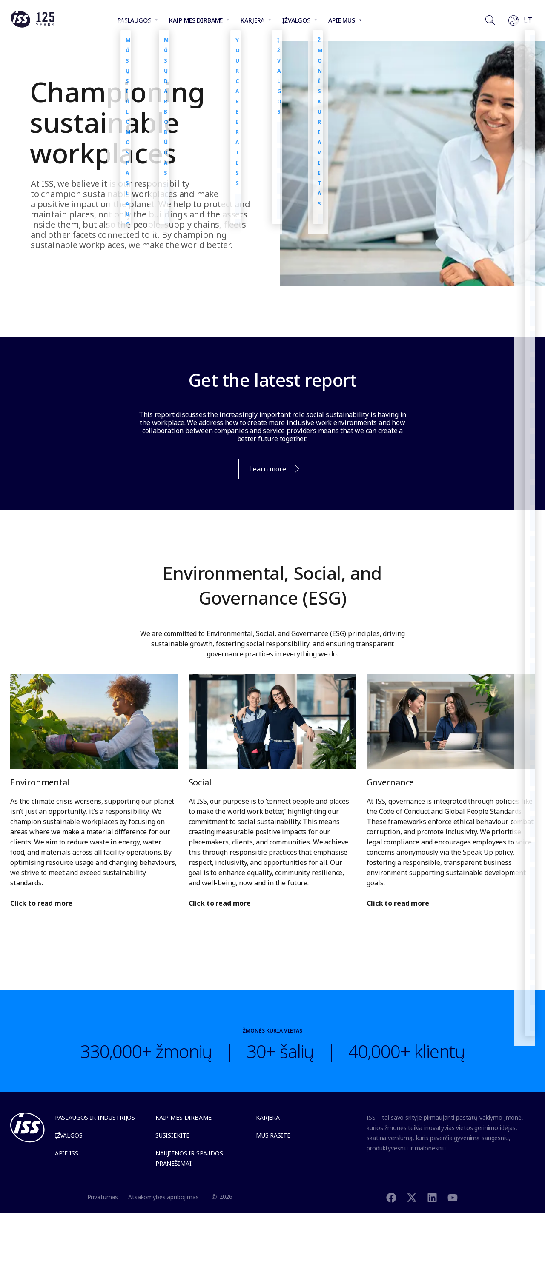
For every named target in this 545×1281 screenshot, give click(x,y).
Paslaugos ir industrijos (95, 1117)
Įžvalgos (69, 1135)
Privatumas (102, 1197)
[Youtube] (452, 1197)
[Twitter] (412, 1197)
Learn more (269, 471)
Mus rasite (273, 1135)
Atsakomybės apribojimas (163, 1197)
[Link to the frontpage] (32, 25)
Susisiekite (172, 1135)
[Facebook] (391, 1197)
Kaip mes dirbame (183, 1117)
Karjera (268, 1117)
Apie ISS (66, 1153)
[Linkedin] (432, 1197)
